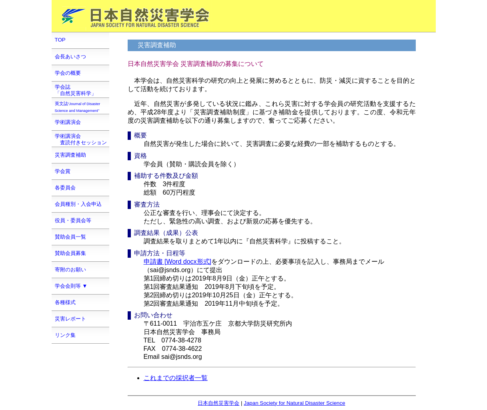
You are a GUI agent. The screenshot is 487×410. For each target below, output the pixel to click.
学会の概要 (68, 73)
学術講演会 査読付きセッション (81, 139)
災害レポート (70, 319)
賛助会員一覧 (70, 237)
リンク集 (65, 335)
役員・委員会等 (73, 220)
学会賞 (62, 171)
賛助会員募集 (70, 253)
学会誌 (75, 90)
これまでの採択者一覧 (176, 377)
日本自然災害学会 (218, 403)
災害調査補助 (70, 155)
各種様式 (65, 302)
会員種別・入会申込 (78, 204)
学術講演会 (68, 122)
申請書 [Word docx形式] (178, 261)
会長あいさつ (70, 57)
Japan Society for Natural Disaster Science (294, 403)
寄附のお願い (70, 270)
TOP (60, 40)
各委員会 (65, 188)
